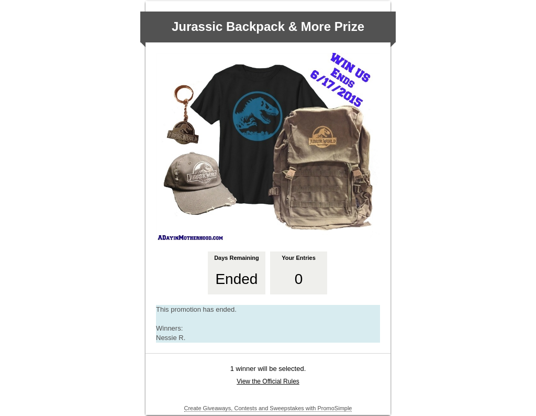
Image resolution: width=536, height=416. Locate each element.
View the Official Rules (268, 381)
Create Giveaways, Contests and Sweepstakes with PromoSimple (268, 408)
